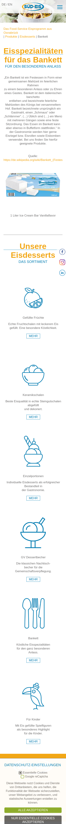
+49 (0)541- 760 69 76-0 (39, 811)
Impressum (20, 793)
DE (4, 4)
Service (43, 786)
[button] (59, 7)
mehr (33, 336)
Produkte (11, 36)
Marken (46, 782)
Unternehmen (24, 782)
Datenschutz (44, 793)
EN (10, 4)
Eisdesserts (27, 36)
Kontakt (22, 790)
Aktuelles (42, 790)
